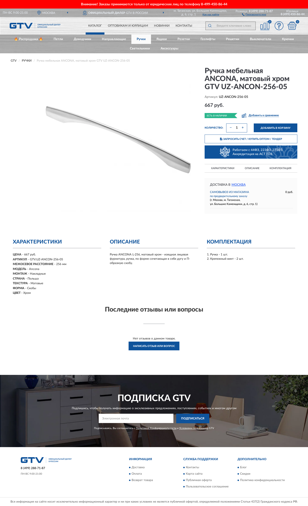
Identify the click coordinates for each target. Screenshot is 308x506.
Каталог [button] (95, 25)
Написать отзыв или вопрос (154, 346)
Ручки (141, 39)
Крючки (288, 39)
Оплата (137, 474)
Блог (243, 467)
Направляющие (114, 39)
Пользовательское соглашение (207, 486)
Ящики (161, 39)
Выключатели (260, 39)
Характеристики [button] (222, 168)
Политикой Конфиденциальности (156, 428)
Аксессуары (169, 48)
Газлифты (208, 39)
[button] (254, 14)
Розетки (183, 39)
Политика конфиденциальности (262, 480)
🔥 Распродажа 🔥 (28, 39)
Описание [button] (252, 168)
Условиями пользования (193, 428)
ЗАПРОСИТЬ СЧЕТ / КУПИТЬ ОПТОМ (251, 139)
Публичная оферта (199, 480)
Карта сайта (194, 474)
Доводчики (82, 39)
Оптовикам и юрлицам (128, 25)
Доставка (138, 467)
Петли (58, 39)
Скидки (245, 474)
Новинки (162, 25)
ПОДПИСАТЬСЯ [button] (192, 418)
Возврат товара (142, 480)
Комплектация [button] (280, 168)
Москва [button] (239, 184)
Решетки (232, 39)
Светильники (140, 48)
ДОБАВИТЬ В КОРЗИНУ (275, 128)
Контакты (184, 25)
